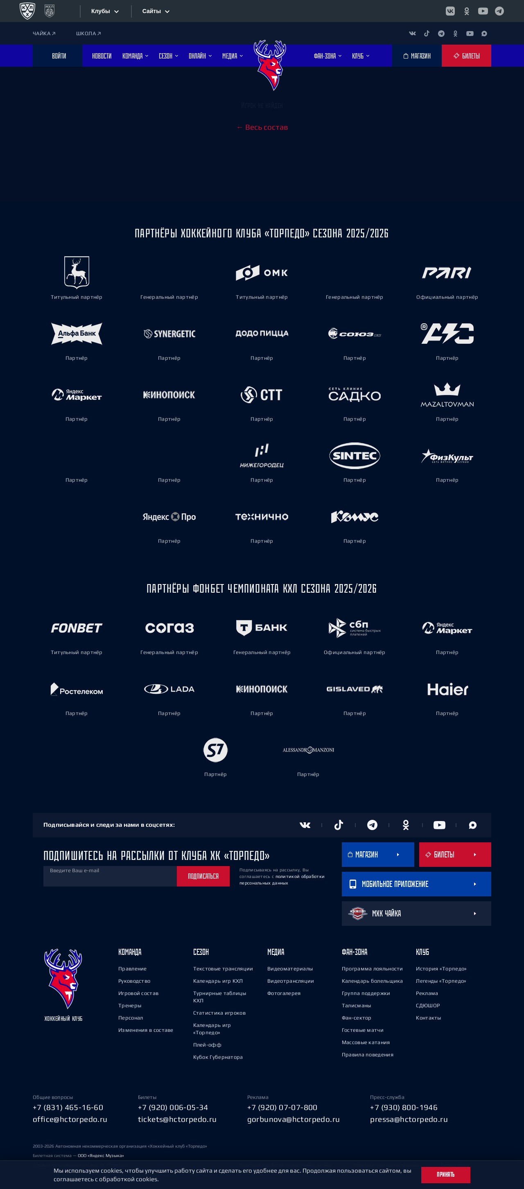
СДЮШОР (428, 1005)
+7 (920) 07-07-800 (282, 1107)
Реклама (427, 993)
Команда (129, 952)
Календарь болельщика (372, 981)
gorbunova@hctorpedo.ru (293, 1119)
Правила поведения (367, 1054)
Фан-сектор (357, 1018)
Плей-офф (207, 1045)
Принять (446, 1174)
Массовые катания (366, 1042)
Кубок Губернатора (218, 1057)
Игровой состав (138, 993)
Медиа (275, 952)
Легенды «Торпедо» (441, 981)
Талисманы (356, 1005)
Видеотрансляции (290, 981)
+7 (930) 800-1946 (404, 1107)
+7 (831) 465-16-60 (68, 1107)
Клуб (422, 952)
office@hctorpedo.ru (70, 1119)
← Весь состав (262, 126)
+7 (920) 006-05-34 (173, 1107)
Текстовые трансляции (223, 969)
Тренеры (129, 1005)
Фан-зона (354, 952)
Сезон (201, 952)
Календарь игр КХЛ (218, 981)
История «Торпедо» (441, 969)
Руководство (134, 981)
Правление (132, 969)
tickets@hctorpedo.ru (177, 1119)
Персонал (130, 1018)
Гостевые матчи (363, 1030)
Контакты (428, 1018)
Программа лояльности (372, 969)
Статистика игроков (219, 1013)
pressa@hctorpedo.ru (409, 1119)
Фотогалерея (283, 993)
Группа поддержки (366, 993)
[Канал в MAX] (484, 33)
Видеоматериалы (290, 969)
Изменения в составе (146, 1030)
